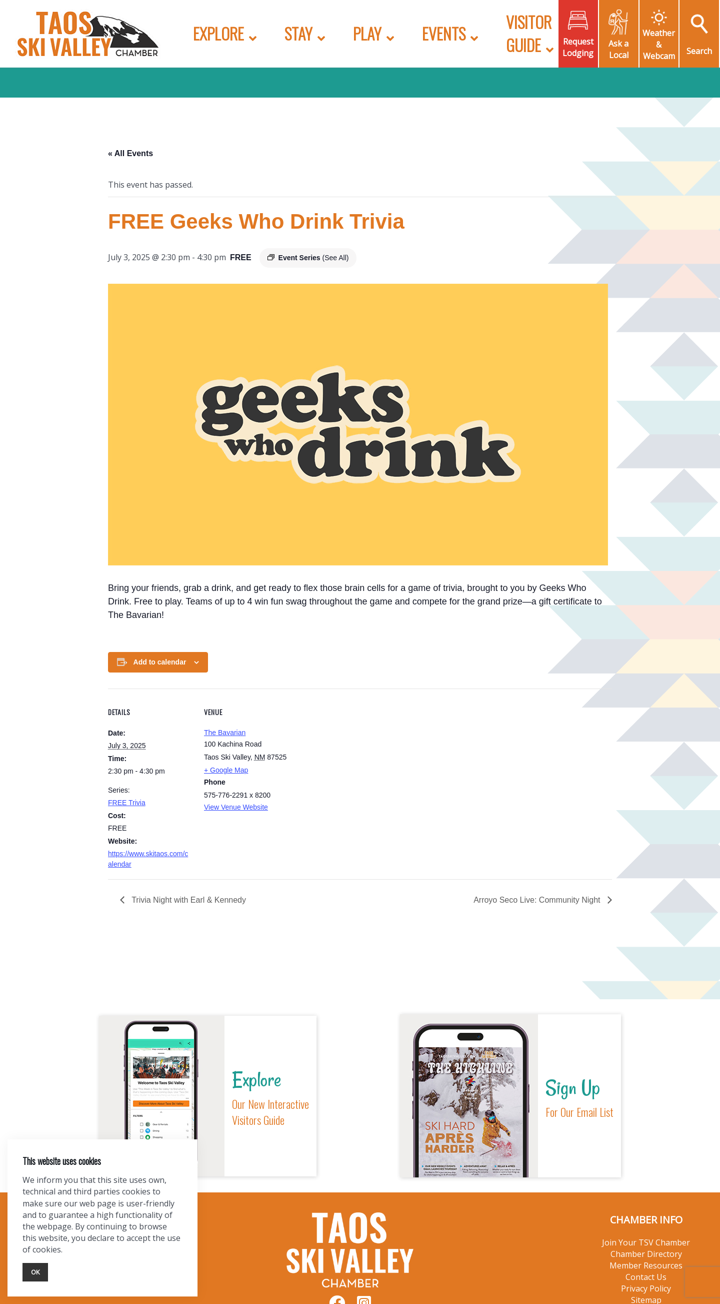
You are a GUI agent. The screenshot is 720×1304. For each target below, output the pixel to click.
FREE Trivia (127, 803)
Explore (218, 33)
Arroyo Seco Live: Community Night (538, 900)
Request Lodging (578, 47)
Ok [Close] (35, 1271)
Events (444, 33)
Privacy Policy (646, 1288)
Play (367, 33)
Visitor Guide (529, 33)
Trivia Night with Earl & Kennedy (188, 900)
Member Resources (646, 1265)
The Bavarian (225, 733)
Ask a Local (618, 49)
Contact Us (646, 1276)
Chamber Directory (646, 1253)
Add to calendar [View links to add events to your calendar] (160, 662)
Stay (298, 33)
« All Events (130, 153)
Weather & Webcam (658, 45)
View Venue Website (236, 807)
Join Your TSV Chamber (646, 1242)
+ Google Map (226, 770)
